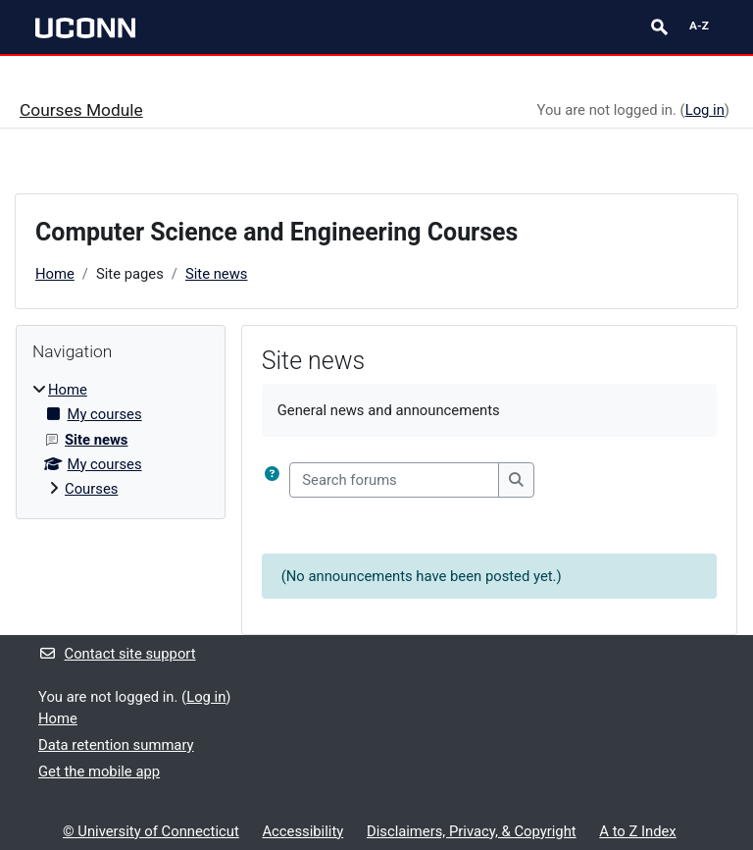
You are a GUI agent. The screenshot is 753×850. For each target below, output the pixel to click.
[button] (272, 480)
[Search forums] (394, 480)
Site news (216, 274)
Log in (705, 110)
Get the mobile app (99, 771)
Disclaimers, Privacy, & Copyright (472, 831)
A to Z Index (637, 831)
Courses (91, 489)
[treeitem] (120, 439)
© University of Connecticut (151, 831)
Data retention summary (116, 745)
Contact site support (117, 654)
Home (55, 274)
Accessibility (302, 831)
